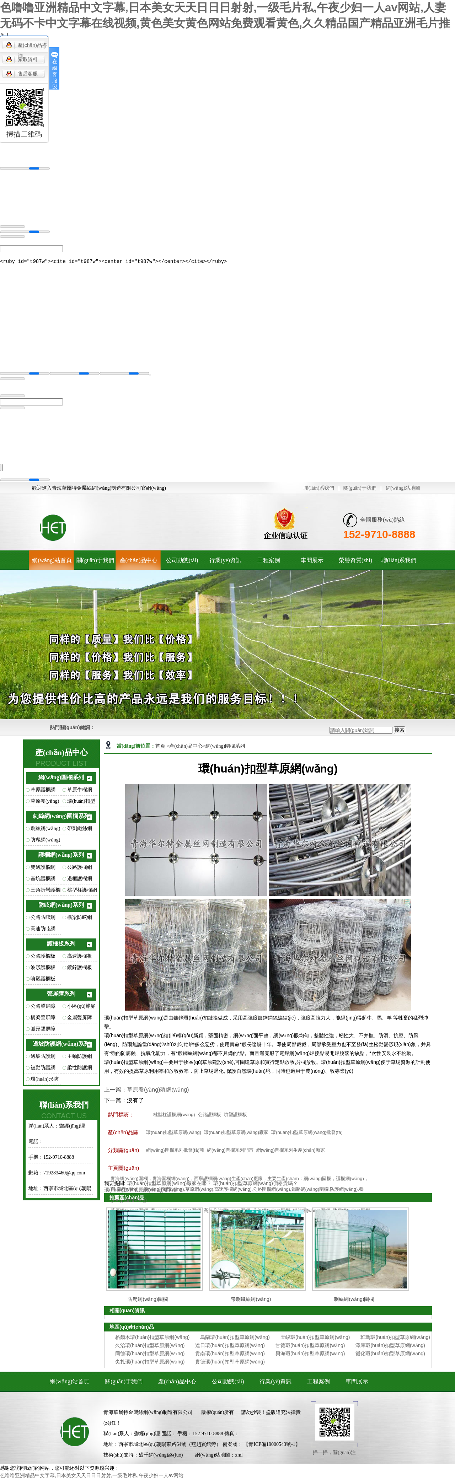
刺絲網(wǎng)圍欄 (45, 831)
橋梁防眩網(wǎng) (79, 920)
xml (239, 1456)
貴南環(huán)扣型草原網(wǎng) (229, 1354)
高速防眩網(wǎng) (43, 931)
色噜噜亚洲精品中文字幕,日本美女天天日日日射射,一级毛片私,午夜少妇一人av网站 (91, 1476)
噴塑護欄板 (43, 980)
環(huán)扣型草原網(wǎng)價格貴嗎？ (255, 1184)
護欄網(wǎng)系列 (61, 856)
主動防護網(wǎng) (79, 1059)
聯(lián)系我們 (319, 489)
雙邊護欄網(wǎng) (43, 870)
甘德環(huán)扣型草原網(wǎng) (310, 1346)
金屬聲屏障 (79, 1018)
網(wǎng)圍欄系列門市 (230, 1151)
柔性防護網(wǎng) (79, 1070)
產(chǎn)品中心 (139, 561)
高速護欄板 (79, 957)
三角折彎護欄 (45, 891)
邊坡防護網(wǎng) (43, 1059)
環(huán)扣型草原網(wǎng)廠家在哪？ (169, 1184)
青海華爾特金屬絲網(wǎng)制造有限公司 (148, 1413)
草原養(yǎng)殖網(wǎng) (45, 804)
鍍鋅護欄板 (79, 968)
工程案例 (268, 561)
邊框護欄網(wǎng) (79, 881)
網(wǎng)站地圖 (403, 489)
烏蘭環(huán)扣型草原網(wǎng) (234, 1338)
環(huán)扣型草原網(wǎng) (82, 804)
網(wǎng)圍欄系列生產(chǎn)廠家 (290, 1151)
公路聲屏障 (43, 1007)
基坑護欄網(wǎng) (43, 881)
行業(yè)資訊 (225, 561)
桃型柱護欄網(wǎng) (82, 892)
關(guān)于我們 (359, 489)
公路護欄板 (43, 957)
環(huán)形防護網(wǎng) (45, 1081)
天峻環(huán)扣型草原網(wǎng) (315, 1338)
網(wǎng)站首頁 (51, 561)
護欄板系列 (61, 945)
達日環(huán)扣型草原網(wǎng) (229, 1346)
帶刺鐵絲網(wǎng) (79, 831)
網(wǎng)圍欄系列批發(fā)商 (175, 1151)
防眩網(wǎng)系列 (61, 906)
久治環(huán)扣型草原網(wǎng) (149, 1346)
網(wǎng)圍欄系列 (61, 778)
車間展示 (312, 561)
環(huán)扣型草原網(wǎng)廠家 (236, 1133)
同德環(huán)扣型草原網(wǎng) (149, 1354)
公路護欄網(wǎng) (79, 870)
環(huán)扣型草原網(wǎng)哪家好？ (143, 1191)
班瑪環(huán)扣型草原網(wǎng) (395, 1338)
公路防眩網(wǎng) (43, 920)
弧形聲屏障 (43, 1030)
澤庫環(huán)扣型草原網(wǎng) (390, 1346)
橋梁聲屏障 (43, 1018)
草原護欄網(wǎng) (43, 792)
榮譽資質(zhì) (355, 561)
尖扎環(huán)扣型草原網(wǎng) (149, 1363)
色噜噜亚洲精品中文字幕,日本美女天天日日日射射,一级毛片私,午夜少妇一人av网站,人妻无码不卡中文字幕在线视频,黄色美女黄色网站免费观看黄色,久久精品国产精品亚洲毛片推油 (225, 23)
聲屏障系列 (61, 995)
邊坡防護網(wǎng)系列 (61, 1045)
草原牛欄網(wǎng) (79, 792)
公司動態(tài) (182, 561)
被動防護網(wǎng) (43, 1070)
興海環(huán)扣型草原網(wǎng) (310, 1354)
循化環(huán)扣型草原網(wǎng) (390, 1354)
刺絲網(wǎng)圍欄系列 (61, 817)
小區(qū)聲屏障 (81, 1009)
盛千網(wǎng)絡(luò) (161, 1456)
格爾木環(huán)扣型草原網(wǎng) (152, 1338)
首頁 (161, 747)
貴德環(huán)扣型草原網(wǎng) (229, 1363)
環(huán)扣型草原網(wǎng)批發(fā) (307, 1133)
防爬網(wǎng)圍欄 (45, 842)
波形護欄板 (43, 968)
